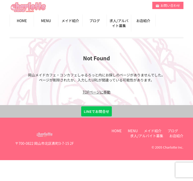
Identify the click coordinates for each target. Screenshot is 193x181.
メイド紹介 (70, 20)
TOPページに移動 (97, 92)
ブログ (94, 20)
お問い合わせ (168, 5)
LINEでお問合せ (96, 111)
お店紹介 (143, 20)
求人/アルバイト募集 (119, 23)
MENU (46, 20)
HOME (22, 20)
